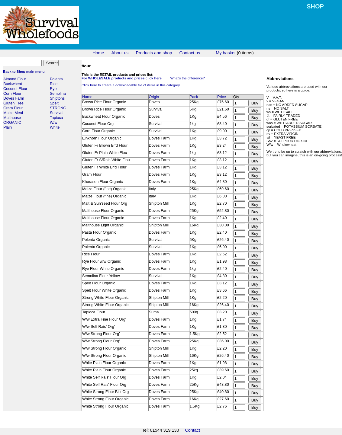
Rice (53, 84)
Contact (192, 430)
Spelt (54, 103)
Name (87, 97)
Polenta (56, 79)
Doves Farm (13, 98)
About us (120, 52)
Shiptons (57, 98)
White (55, 127)
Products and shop (154, 52)
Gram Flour (13, 108)
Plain (7, 127)
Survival (56, 113)
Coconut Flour (15, 89)
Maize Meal (13, 113)
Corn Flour (12, 93)
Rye (53, 89)
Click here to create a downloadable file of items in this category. (131, 85)
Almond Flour (14, 79)
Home (98, 52)
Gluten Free (13, 103)
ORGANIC (12, 122)
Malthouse (12, 118)
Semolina (58, 93)
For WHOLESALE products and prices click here (122, 78)
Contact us (189, 52)
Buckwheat (12, 84)
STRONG (58, 108)
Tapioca (56, 118)
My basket (226, 52)
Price (221, 97)
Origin (154, 97)
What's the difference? (187, 78)
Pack (194, 97)
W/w (53, 122)
